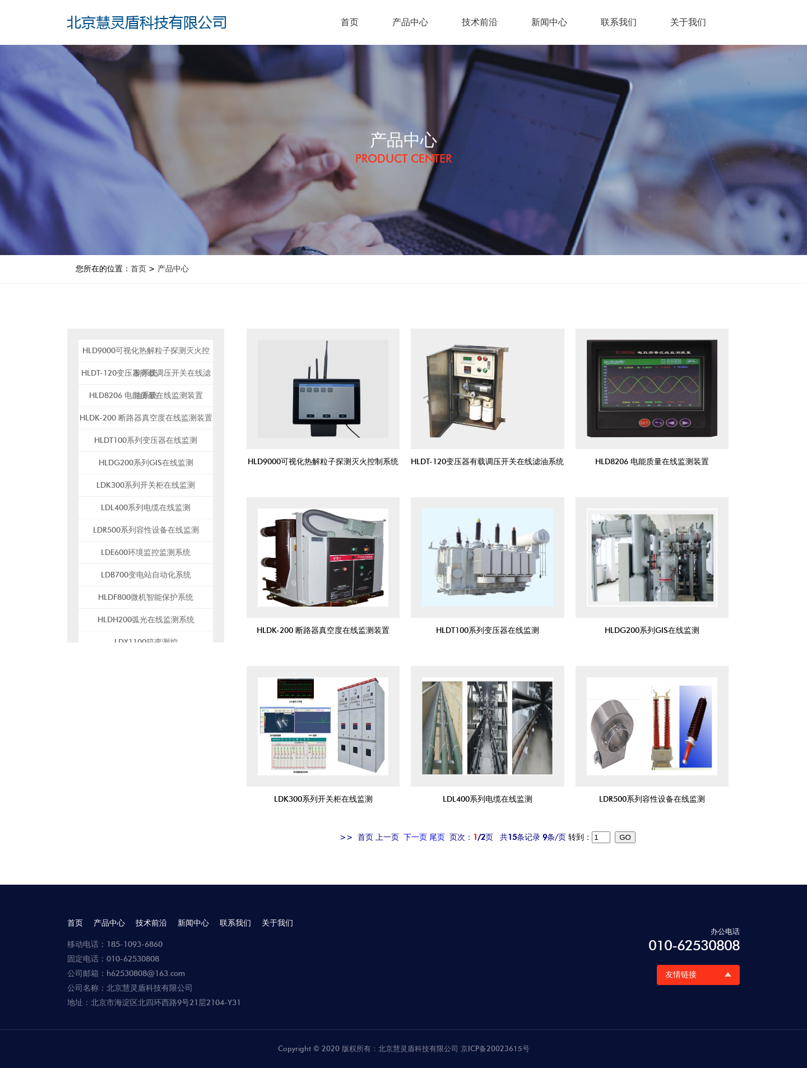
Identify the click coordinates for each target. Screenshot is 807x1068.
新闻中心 (549, 22)
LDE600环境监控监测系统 (146, 552)
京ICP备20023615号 (495, 1048)
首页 (350, 22)
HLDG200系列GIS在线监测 (146, 463)
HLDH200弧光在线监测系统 (146, 620)
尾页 (437, 837)
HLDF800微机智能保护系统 (145, 597)
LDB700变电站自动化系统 (146, 575)
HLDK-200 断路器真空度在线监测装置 (146, 418)
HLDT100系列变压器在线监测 (145, 440)
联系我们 (619, 22)
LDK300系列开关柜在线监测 (145, 485)
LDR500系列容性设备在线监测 (146, 530)
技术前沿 (480, 22)
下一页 (415, 837)
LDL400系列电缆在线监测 (146, 507)
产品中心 (410, 22)
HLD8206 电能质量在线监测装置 (146, 395)
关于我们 (688, 22)
